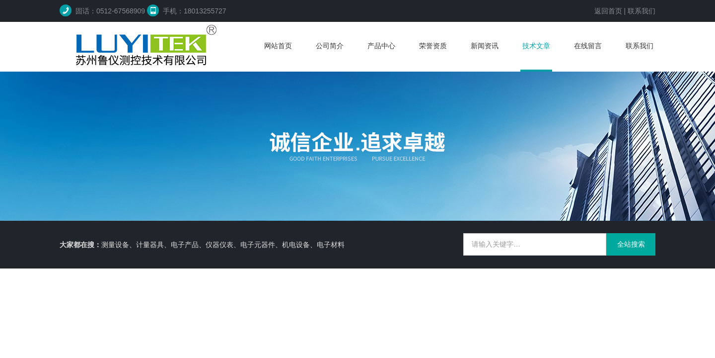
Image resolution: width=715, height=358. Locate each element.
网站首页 (278, 46)
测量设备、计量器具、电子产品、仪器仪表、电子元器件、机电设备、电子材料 (223, 245)
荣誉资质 (433, 46)
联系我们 (641, 11)
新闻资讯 (485, 46)
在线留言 (588, 46)
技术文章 (536, 46)
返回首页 (608, 11)
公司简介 (330, 46)
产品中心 (381, 46)
